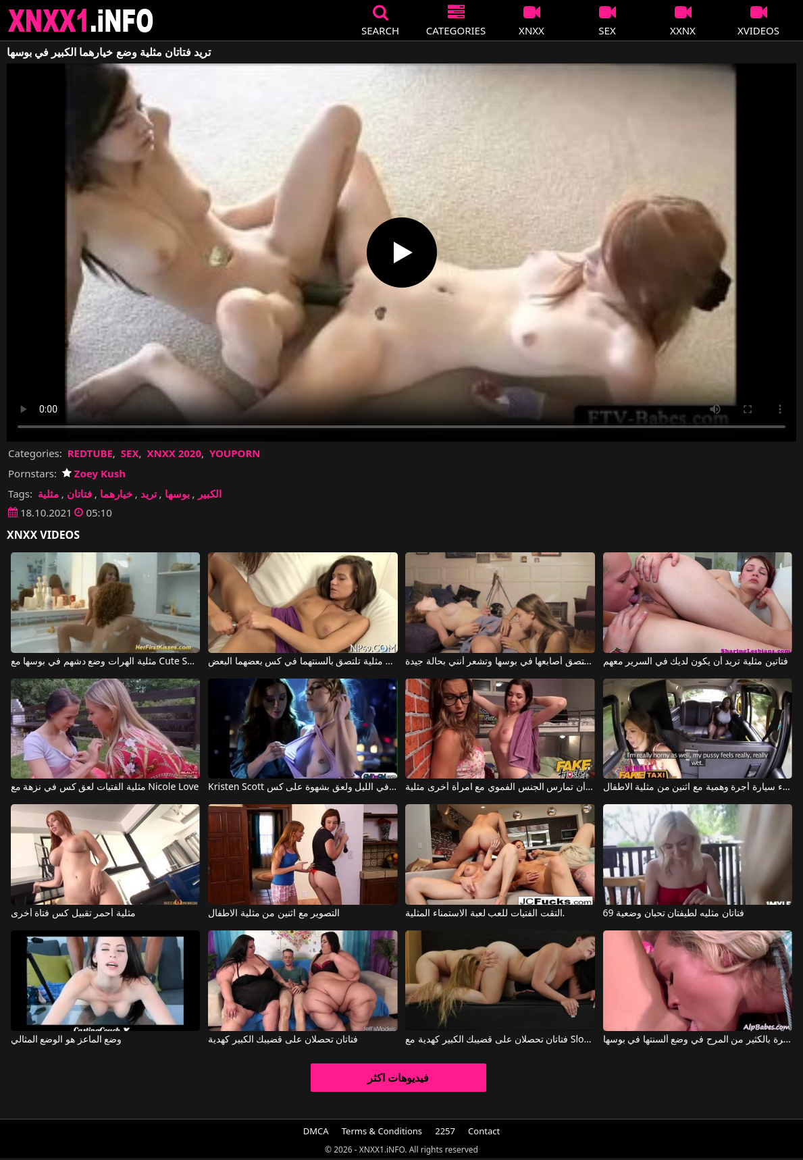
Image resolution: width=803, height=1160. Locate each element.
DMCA (316, 1131)
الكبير (210, 493)
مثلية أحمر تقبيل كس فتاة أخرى (73, 913)
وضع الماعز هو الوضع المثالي (66, 1039)
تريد (148, 493)
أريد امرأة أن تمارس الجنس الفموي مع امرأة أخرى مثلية (500, 787)
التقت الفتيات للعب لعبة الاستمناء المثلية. (485, 913)
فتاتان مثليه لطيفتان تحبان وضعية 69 (673, 913)
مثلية (48, 493)
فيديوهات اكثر (398, 1077)
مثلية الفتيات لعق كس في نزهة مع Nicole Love (105, 787)
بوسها (177, 493)
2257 (445, 1131)
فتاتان (79, 493)
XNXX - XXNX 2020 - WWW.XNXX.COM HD (81, 20)
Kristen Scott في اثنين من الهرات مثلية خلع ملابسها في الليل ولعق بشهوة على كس (303, 787)
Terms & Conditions (382, 1131)
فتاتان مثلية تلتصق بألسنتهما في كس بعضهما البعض (303, 661)
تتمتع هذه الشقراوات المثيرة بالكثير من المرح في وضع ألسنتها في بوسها (698, 1039)
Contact (484, 1131)
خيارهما (116, 493)
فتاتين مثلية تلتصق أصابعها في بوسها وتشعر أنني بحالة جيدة (500, 661)
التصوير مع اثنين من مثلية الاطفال (274, 913)
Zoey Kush (94, 473)
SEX (130, 453)
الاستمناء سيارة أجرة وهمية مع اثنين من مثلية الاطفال (698, 787)
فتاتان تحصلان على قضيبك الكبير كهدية (283, 1039)
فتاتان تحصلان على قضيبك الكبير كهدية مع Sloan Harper (500, 1039)
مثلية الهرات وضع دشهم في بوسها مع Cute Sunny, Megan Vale (106, 661)
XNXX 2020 (174, 453)
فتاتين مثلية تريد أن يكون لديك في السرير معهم (695, 661)
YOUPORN (235, 453)
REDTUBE (90, 453)
